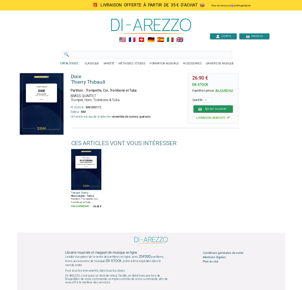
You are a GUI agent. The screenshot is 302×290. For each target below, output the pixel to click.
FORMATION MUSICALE (164, 63)
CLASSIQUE (92, 63)
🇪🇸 (160, 40)
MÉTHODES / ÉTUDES (132, 63)
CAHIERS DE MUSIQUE (220, 63)
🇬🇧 (179, 40)
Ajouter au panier (213, 109)
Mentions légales (214, 257)
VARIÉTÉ (108, 63)
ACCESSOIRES (192, 63)
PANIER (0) (254, 36)
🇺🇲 (122, 40)
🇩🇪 (151, 40)
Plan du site (210, 261)
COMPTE (223, 36)
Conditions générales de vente (223, 253)
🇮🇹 (170, 40)
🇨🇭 (141, 40)
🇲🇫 (131, 40)
